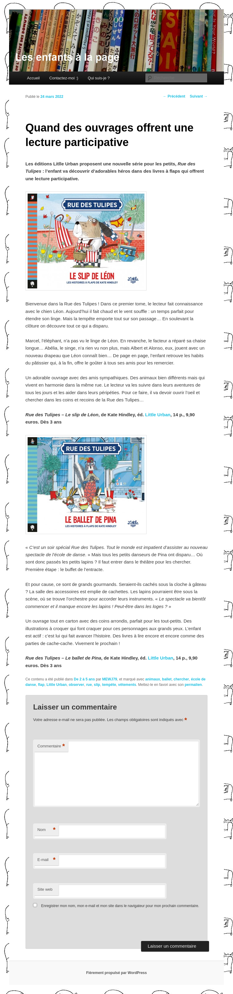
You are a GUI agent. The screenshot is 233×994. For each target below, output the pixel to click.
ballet (166, 679)
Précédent (174, 96)
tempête (109, 685)
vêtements (127, 685)
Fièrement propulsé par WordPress (116, 973)
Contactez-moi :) (63, 78)
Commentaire (51, 746)
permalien (193, 685)
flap (41, 685)
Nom (46, 830)
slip (97, 685)
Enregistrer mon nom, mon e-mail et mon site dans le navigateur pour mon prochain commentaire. (120, 906)
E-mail (46, 860)
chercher (181, 679)
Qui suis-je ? (99, 78)
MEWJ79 (109, 679)
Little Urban (157, 414)
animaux (152, 679)
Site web (44, 889)
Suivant (199, 96)
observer (76, 685)
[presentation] (74, 926)
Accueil (33, 78)
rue (89, 685)
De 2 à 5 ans (84, 679)
